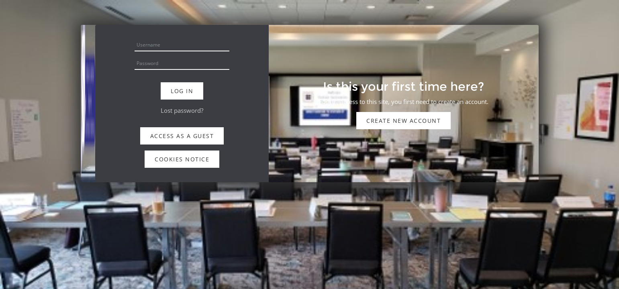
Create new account (403, 120)
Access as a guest (182, 136)
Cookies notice (182, 159)
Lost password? (182, 110)
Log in (182, 91)
